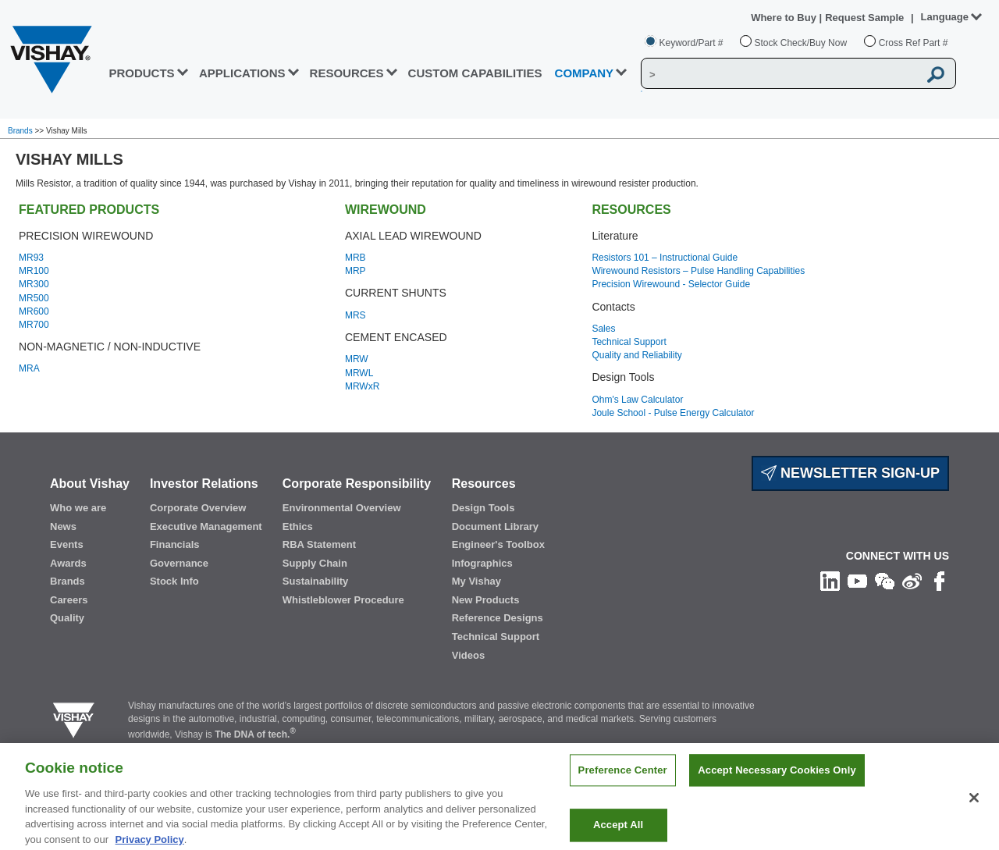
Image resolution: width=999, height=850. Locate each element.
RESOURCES (347, 73)
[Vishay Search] (780, 74)
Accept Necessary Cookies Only (776, 779)
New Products (486, 600)
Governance (179, 563)
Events (67, 544)
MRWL (359, 373)
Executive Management (206, 526)
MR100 (34, 270)
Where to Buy (785, 17)
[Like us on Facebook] (939, 579)
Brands (21, 130)
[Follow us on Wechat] (884, 579)
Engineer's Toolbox (498, 544)
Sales (603, 328)
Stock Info (174, 581)
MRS (355, 315)
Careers (68, 600)
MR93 (31, 257)
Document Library (495, 526)
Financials (175, 544)
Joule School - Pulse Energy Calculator (673, 412)
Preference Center (622, 779)
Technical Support (629, 341)
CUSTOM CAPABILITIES (475, 73)
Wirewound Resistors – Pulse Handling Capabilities (698, 270)
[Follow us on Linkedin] (830, 579)
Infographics (482, 563)
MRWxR (362, 386)
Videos (468, 655)
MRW (356, 359)
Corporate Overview (198, 508)
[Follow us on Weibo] (912, 579)
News (63, 526)
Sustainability (316, 581)
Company (584, 73)
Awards (68, 563)
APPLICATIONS (242, 73)
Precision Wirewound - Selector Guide (671, 284)
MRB (355, 257)
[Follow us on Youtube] (857, 579)
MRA (29, 368)
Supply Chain (315, 563)
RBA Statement (319, 544)
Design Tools (483, 508)
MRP (355, 270)
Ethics (298, 526)
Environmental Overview (342, 508)
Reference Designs (497, 618)
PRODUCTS (141, 73)
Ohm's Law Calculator (637, 399)
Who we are (78, 508)
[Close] (974, 807)
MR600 (34, 311)
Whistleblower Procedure (343, 600)
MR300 (34, 284)
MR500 (34, 298)
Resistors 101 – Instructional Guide (665, 257)
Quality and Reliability (636, 355)
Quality (67, 618)
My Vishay (476, 581)
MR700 (34, 324)
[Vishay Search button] (935, 74)
